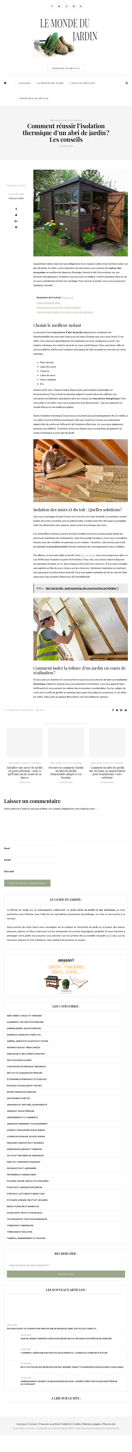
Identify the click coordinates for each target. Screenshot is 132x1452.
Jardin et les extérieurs (20, 1111)
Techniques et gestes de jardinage (27, 1219)
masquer (67, 297)
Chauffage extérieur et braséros (26, 1066)
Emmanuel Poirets (16, 185)
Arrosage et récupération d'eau (26, 1053)
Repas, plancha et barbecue (23, 1206)
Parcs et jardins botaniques (23, 1162)
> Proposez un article (33, 98)
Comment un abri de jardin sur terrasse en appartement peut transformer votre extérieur (107, 772)
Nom (7, 848)
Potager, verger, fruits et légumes (27, 1200)
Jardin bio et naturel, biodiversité (27, 1104)
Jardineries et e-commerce (22, 1117)
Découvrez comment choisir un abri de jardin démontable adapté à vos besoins (66, 772)
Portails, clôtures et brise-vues (26, 1193)
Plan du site (109, 1423)
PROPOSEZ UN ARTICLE (66, 68)
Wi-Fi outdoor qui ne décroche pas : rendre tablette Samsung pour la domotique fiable (72, 1367)
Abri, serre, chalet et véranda (66, 120)
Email (7, 859)
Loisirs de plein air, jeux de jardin (26, 1136)
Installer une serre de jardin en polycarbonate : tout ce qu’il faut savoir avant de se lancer (24, 772)
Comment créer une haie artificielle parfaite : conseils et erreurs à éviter (64, 1352)
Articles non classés (19, 1060)
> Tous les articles (82, 83)
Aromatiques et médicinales (23, 1047)
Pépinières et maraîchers (21, 1174)
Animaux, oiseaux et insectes (24, 1034)
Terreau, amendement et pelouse (26, 1238)
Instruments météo (18, 1098)
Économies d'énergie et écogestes (27, 1079)
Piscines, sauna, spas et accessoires (27, 1181)
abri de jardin (88, 555)
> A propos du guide (50, 83)
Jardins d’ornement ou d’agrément (27, 1123)
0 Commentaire (16, 194)
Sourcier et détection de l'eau (24, 1212)
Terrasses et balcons (19, 1232)
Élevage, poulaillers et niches (24, 1085)
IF (99, 402)
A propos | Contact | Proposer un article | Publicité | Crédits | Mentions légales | (59, 1423)
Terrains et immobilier (20, 1225)
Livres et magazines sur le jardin (26, 1130)
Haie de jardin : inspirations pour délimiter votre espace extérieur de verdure (66, 1338)
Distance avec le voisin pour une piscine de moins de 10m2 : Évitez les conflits (51, 1328)
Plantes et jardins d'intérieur (24, 1187)
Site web (9, 871)
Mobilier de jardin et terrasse (24, 1149)
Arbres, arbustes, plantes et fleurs (27, 1041)
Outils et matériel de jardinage (25, 1155)
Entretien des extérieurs (21, 1092)
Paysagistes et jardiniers (21, 1168)
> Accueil (24, 83)
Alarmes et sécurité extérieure (25, 1022)
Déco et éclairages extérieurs (24, 1073)
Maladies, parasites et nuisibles (25, 1142)
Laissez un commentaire (19, 710)
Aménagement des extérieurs (24, 1028)
